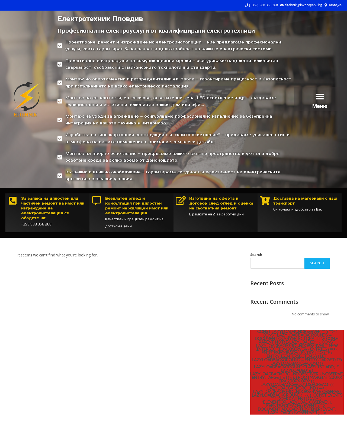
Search (256, 254)
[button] (320, 96)
